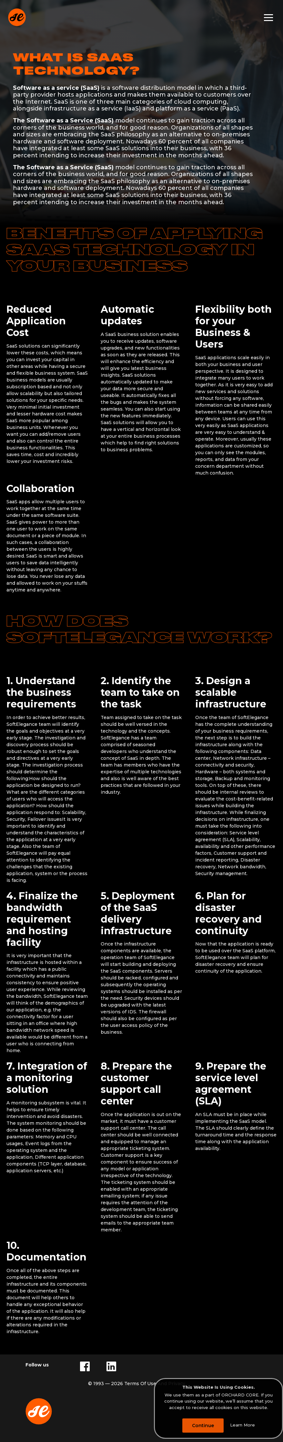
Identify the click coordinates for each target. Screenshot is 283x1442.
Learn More (242, 1425)
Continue (203, 1425)
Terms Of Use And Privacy (154, 1383)
